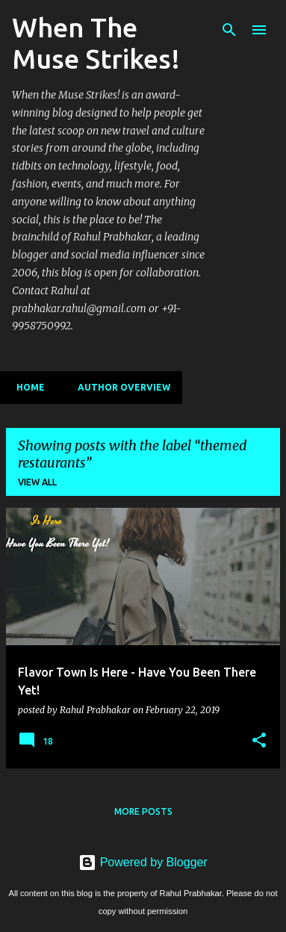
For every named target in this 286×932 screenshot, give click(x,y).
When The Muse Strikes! (96, 43)
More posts (143, 811)
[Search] (229, 30)
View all (37, 482)
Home (26, 387)
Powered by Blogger (143, 862)
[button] (259, 741)
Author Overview (119, 387)
